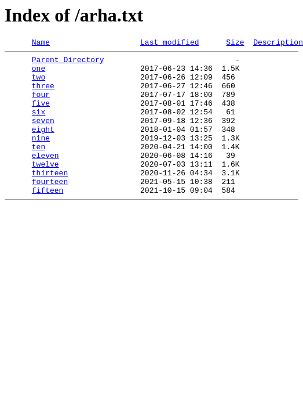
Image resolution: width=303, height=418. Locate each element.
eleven (45, 177)
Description (278, 43)
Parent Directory (68, 62)
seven (43, 136)
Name (41, 43)
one (38, 73)
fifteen (48, 219)
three (43, 94)
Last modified (169, 43)
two (38, 83)
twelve (45, 188)
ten (38, 167)
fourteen (50, 209)
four (41, 104)
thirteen (50, 198)
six (38, 125)
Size (235, 43)
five (41, 115)
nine (41, 157)
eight (43, 146)
